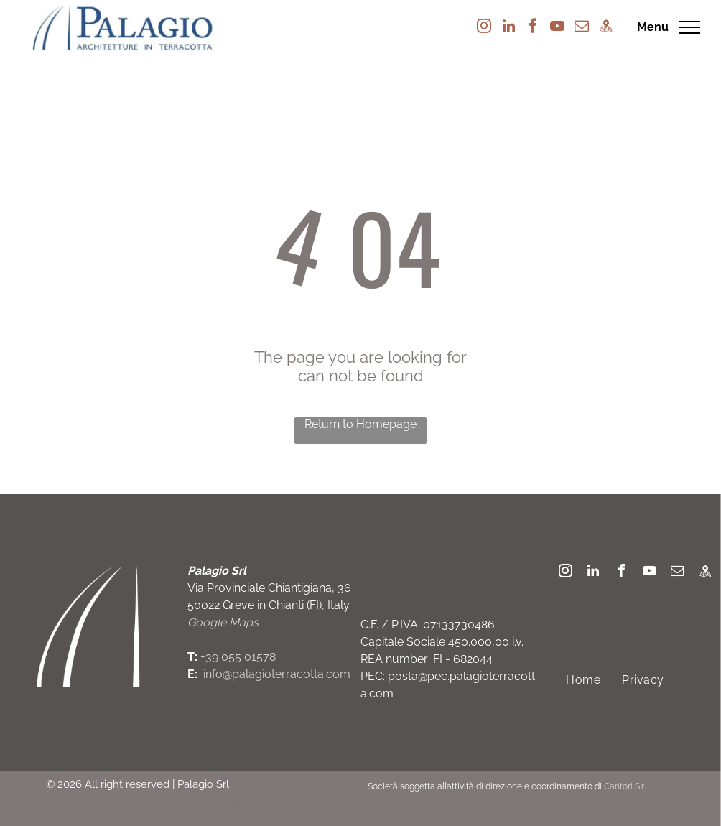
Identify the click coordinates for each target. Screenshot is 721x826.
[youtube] (557, 27)
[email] (581, 27)
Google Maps (223, 622)
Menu (653, 27)
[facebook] (533, 27)
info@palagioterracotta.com (276, 674)
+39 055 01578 (238, 657)
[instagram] (484, 27)
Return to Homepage (360, 424)
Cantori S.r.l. (626, 786)
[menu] (689, 27)
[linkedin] (508, 27)
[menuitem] (583, 679)
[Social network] (606, 27)
